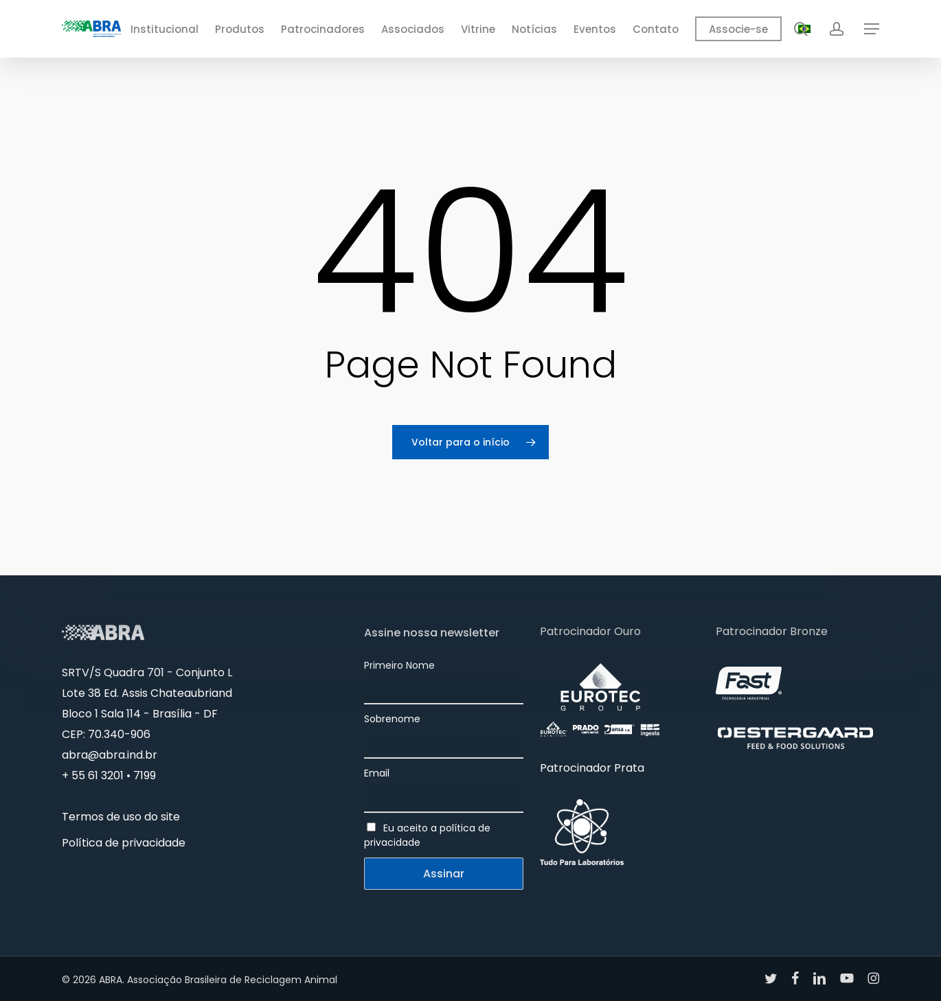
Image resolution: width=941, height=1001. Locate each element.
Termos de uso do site (121, 817)
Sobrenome (392, 719)
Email (376, 773)
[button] (871, 29)
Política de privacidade (123, 843)
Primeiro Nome (399, 665)
